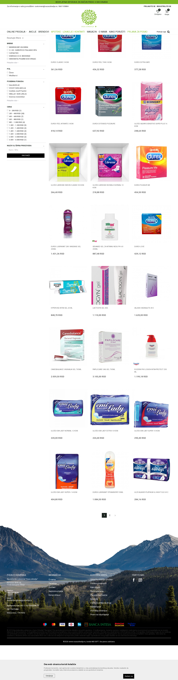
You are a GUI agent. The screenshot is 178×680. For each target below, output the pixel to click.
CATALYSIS (13, 88)
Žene (11, 107)
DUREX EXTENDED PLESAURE (104, 158)
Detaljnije (49, 676)
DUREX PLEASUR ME (142, 220)
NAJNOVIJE (14, 120)
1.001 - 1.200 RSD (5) (17, 160)
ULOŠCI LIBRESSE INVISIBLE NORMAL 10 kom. (108, 221)
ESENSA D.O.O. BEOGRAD (19, 91)
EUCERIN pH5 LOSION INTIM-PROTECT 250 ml (150, 405)
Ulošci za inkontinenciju (17, 67)
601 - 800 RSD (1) (16, 154)
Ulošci (11, 64)
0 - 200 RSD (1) (15, 145)
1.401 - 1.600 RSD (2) (17, 166)
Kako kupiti (95, 622)
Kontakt (52, 622)
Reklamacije (95, 641)
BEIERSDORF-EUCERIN (18, 82)
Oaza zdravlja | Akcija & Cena (18, 37)
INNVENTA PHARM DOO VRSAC (22, 94)
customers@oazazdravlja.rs (19, 635)
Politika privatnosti (98, 618)
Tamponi (11, 61)
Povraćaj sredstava (98, 645)
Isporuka (94, 634)
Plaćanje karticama (98, 630)
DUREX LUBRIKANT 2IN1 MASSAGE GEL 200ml (66, 282)
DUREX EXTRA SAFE (142, 97)
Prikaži (135, 41)
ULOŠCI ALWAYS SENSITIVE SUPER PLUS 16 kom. (150, 159)
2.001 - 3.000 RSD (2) (17, 172)
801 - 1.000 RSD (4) (17, 157)
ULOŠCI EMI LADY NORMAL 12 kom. (64, 466)
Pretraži (26, 190)
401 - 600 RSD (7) (16, 151)
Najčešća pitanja (56, 626)
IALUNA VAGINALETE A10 (144, 343)
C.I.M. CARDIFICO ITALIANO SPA (23, 85)
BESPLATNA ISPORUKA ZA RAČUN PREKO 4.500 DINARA (89, 2)
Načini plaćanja (96, 626)
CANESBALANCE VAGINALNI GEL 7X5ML (66, 404)
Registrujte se (164, 6)
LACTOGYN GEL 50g (100, 343)
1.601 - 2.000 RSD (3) (17, 169)
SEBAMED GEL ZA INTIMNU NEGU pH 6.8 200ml (108, 282)
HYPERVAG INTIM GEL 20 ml (61, 343)
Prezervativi (12, 55)
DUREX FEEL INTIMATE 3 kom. (62, 158)
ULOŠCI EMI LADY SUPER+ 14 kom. (64, 527)
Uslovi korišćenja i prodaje (101, 614)
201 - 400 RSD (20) (16, 148)
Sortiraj (111, 41)
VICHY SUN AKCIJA (17, 123)
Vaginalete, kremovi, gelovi (18, 53)
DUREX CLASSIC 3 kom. (60, 97)
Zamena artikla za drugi (100, 638)
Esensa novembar (17, 131)
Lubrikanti (12, 58)
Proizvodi (35, 37)
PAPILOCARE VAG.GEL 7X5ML (104, 404)
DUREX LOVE (139, 281)
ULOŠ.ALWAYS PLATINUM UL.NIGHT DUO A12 (151, 527)
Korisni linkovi (54, 630)
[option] (89, 2)
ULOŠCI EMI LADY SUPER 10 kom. (147, 466)
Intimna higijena (14, 50)
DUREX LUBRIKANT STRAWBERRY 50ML (108, 527)
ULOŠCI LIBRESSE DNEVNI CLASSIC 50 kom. (67, 220)
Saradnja (53, 618)
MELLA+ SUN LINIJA (18, 129)
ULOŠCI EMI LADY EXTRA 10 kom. (105, 466)
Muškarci (13, 110)
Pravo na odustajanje (99, 649)
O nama (52, 614)
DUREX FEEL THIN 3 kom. (102, 97)
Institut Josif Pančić (17, 126)
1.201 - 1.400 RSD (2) (17, 163)
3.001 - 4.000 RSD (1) (17, 174)
